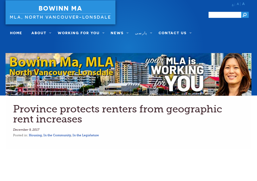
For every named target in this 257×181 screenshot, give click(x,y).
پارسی (141, 33)
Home (16, 33)
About (38, 33)
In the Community (57, 135)
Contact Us (173, 33)
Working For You (79, 33)
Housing (35, 135)
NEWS (117, 33)
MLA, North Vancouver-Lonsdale (60, 17)
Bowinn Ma (61, 8)
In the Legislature (86, 135)
